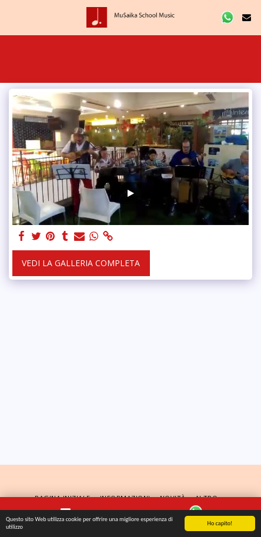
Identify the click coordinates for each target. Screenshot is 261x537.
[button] (13, 17)
